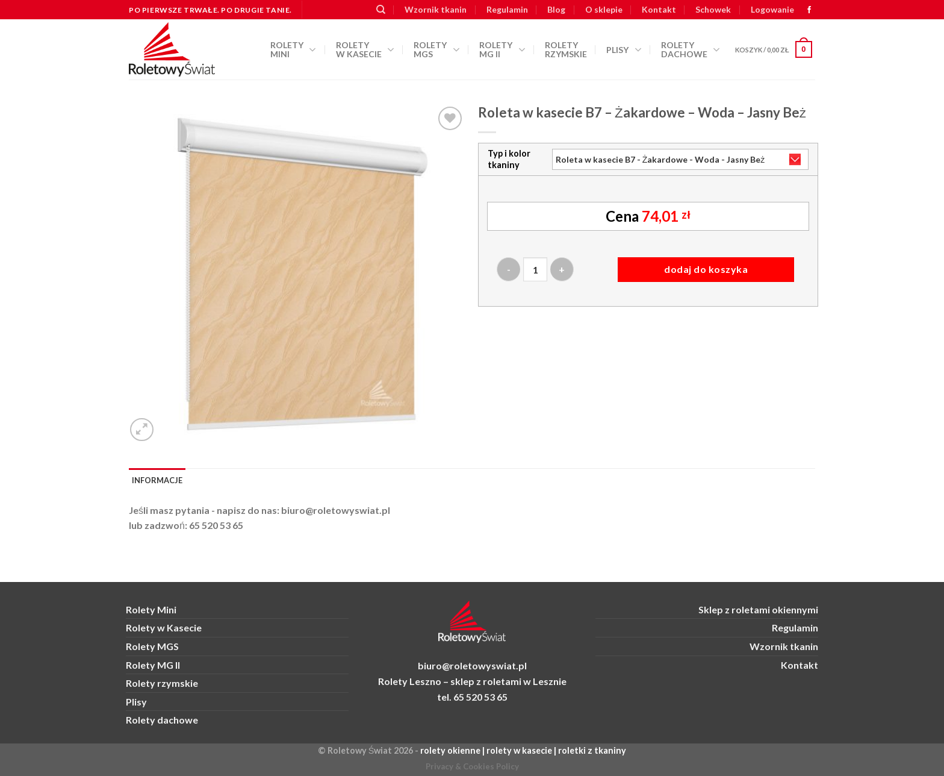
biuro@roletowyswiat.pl (335, 510)
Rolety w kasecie (365, 49)
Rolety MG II (502, 49)
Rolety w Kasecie (164, 627)
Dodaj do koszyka (706, 269)
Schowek (713, 9)
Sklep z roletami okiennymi (758, 609)
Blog (556, 9)
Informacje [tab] (157, 480)
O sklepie (604, 9)
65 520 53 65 (216, 525)
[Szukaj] (380, 9)
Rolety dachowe (690, 49)
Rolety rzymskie (566, 49)
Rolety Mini (293, 49)
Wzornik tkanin (436, 9)
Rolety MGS (436, 49)
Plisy (623, 50)
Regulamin (507, 9)
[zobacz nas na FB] (809, 10)
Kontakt (659, 9)
